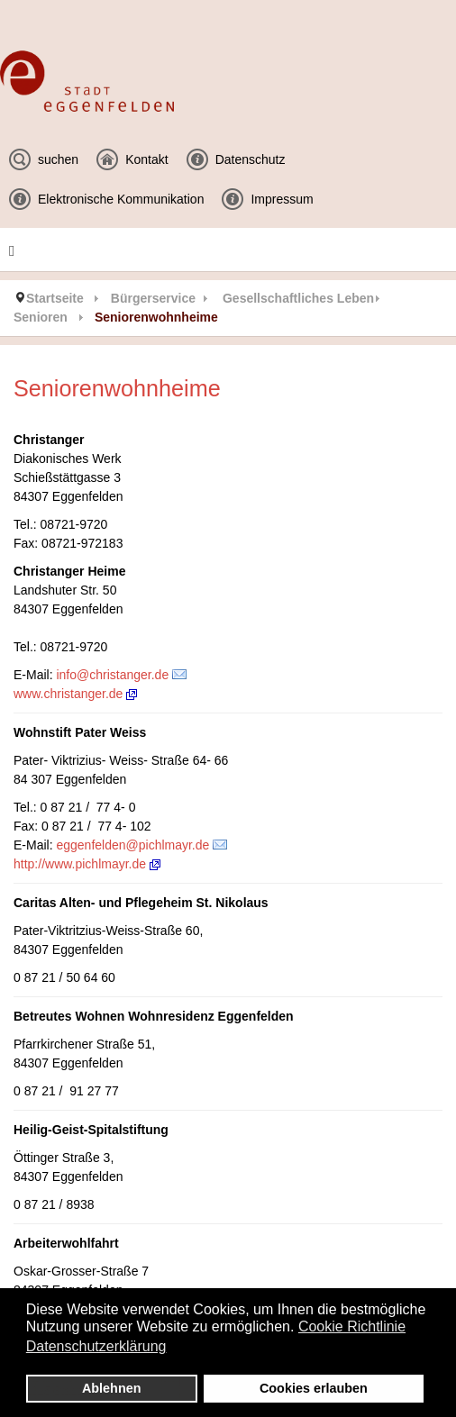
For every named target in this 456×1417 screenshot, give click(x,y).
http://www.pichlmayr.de (87, 864)
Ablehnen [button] (111, 1388)
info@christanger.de (112, 675)
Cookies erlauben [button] (314, 1388)
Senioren (41, 317)
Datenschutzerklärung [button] (96, 1346)
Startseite (55, 298)
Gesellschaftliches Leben (298, 298)
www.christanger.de (75, 693)
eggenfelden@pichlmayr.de (132, 845)
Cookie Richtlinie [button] (352, 1326)
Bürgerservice (153, 298)
